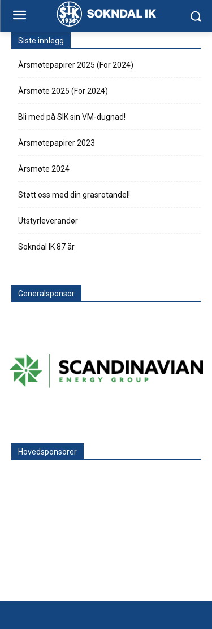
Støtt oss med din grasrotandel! (74, 194)
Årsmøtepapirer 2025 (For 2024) (75, 64)
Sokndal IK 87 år (46, 246)
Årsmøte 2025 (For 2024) (63, 90)
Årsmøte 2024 (44, 168)
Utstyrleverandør (48, 220)
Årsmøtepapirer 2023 (56, 142)
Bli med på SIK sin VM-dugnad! (72, 116)
